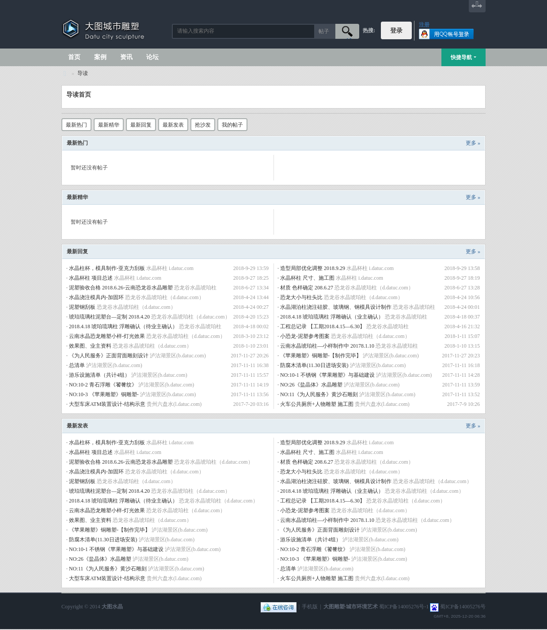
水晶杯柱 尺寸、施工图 (307, 278)
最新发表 (173, 125)
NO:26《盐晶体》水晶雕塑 (311, 385)
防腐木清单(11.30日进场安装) (314, 365)
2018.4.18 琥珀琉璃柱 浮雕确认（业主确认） (332, 317)
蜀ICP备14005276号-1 (404, 607)
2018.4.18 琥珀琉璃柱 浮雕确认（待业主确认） (123, 326)
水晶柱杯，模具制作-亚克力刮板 (107, 268)
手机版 (310, 607)
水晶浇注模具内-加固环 (96, 297)
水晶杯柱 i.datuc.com (170, 268)
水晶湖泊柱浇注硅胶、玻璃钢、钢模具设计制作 (335, 307)
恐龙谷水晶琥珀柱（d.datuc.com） (374, 288)
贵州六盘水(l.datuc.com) (174, 404)
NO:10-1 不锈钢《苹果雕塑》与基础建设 (327, 375)
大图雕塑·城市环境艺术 (350, 607)
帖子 (324, 31)
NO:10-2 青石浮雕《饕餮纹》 (103, 385)
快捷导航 (461, 57)
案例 (100, 57)
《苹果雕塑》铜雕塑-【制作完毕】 (320, 355)
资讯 (126, 57)
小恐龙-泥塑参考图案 (305, 336)
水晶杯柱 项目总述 (91, 278)
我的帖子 (232, 125)
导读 (82, 73)
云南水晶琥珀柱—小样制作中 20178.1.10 (327, 346)
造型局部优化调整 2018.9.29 (312, 268)
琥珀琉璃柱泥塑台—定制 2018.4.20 (109, 317)
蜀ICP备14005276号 (463, 607)
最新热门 (76, 125)
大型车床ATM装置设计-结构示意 (107, 404)
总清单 (77, 365)
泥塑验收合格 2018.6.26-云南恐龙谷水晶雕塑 (121, 288)
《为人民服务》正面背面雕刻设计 (108, 355)
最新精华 (108, 125)
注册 (424, 25)
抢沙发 (203, 125)
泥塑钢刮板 (82, 307)
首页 (74, 57)
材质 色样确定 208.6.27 (306, 288)
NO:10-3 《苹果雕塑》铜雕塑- (104, 394)
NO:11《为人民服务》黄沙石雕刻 (319, 394)
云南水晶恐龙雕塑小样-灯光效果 (107, 336)
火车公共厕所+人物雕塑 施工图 (316, 404)
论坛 (152, 57)
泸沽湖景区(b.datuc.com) (178, 355)
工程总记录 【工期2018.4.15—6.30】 (322, 326)
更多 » (473, 143)
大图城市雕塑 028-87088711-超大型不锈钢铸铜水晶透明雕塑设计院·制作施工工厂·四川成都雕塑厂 (64, 73)
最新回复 (141, 125)
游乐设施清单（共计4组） (99, 375)
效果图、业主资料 (90, 346)
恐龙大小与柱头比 (301, 297)
